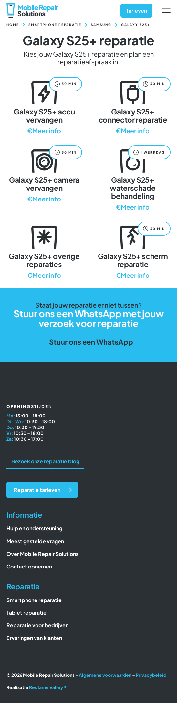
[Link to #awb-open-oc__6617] (166, 10)
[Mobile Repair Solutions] (32, 6)
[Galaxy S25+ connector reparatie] (133, 106)
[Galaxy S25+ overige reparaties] (44, 250)
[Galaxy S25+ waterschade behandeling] (133, 178)
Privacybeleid (151, 675)
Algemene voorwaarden (105, 675)
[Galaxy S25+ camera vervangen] (44, 174)
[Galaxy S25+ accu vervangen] (44, 106)
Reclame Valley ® (48, 687)
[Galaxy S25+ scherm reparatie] (133, 250)
